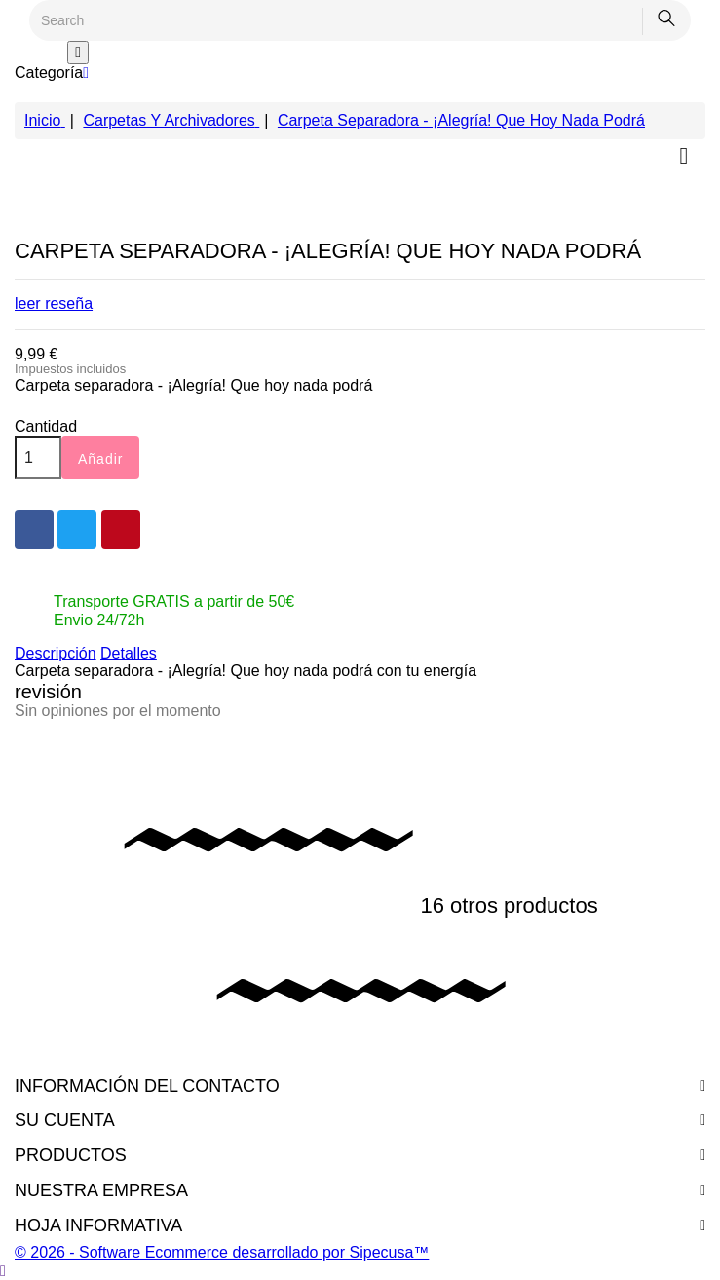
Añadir (100, 459)
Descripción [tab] (55, 653)
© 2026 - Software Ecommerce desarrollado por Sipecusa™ (222, 1252)
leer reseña (54, 303)
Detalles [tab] (128, 653)
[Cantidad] (38, 457)
